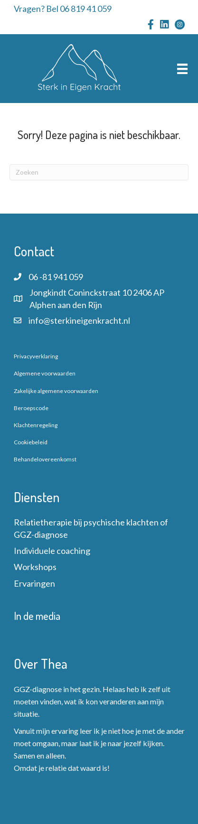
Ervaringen (34, 583)
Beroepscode (31, 408)
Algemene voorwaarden (44, 373)
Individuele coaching (52, 550)
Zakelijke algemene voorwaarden (56, 390)
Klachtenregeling (35, 425)
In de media (37, 615)
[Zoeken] (99, 172)
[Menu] (182, 68)
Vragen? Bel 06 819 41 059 (63, 8)
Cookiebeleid (30, 442)
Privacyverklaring (36, 356)
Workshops (35, 567)
